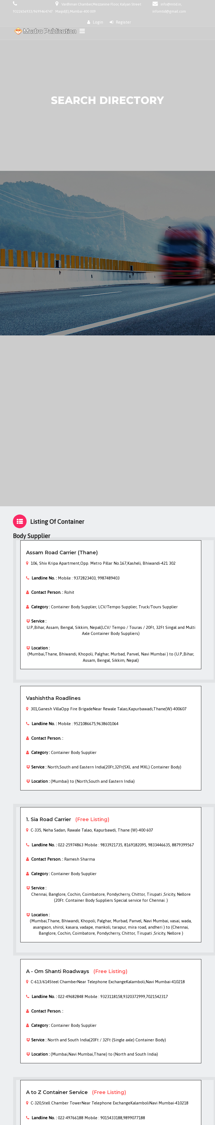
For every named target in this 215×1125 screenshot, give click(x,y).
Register (120, 22)
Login (95, 22)
